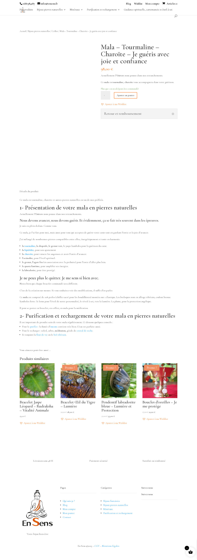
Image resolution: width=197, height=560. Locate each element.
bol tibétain (60, 334)
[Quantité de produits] (105, 95)
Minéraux (75, 10)
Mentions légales (110, 546)
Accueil (23, 31)
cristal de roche (85, 330)
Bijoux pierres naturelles (50, 10)
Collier (55, 31)
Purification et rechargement (102, 10)
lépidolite (29, 250)
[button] (113, 104)
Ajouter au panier (125, 95)
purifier (34, 326)
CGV (97, 546)
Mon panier (68, 513)
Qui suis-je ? (69, 501)
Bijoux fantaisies (111, 501)
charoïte (28, 254)
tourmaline (29, 246)
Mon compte (152, 3)
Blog (128, 3)
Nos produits (26, 10)
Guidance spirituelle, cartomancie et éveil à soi (148, 10)
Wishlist (138, 3)
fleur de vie (42, 334)
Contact (67, 517)
